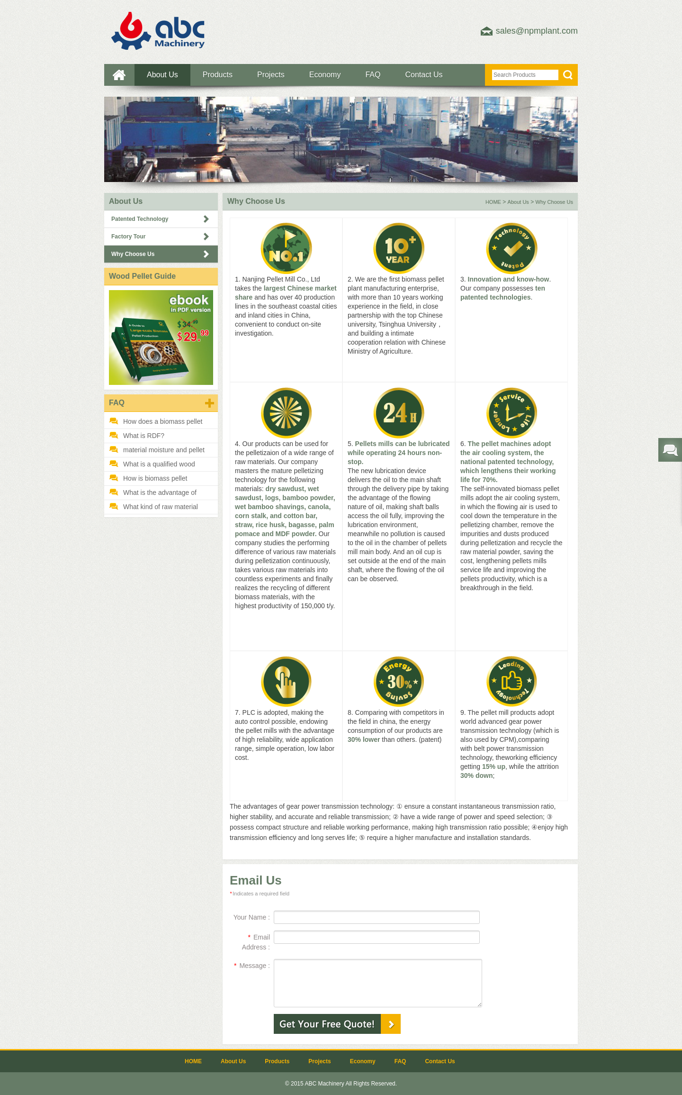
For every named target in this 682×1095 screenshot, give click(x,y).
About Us (162, 75)
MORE (209, 403)
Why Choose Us (132, 254)
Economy (325, 75)
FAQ (372, 75)
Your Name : (251, 917)
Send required (670, 450)
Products (218, 75)
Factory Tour (128, 236)
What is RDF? (143, 435)
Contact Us (423, 75)
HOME (119, 75)
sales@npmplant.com (537, 31)
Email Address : (256, 942)
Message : (252, 965)
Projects (271, 75)
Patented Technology (139, 219)
